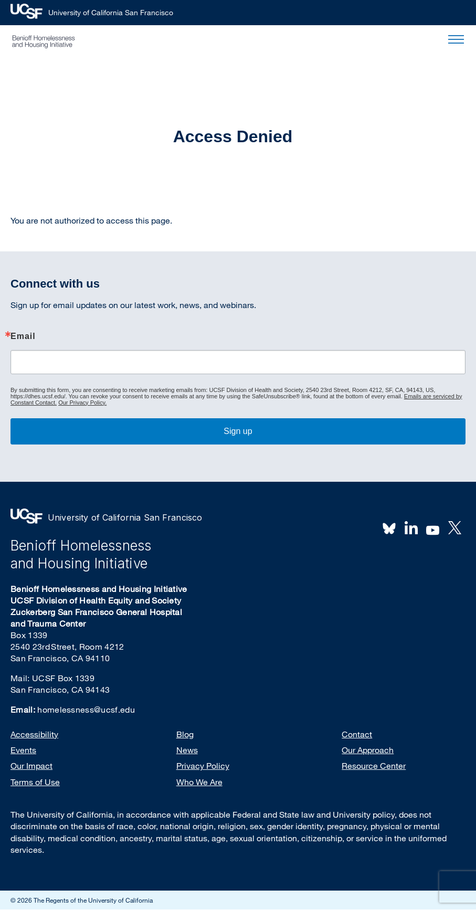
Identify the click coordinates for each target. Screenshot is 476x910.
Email (23, 336)
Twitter (454, 528)
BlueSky (389, 528)
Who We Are (199, 782)
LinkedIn (411, 528)
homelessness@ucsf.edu (86, 709)
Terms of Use (35, 782)
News (187, 750)
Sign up (238, 431)
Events (23, 750)
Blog (185, 734)
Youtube (433, 529)
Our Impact (31, 765)
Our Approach (368, 750)
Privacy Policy (202, 765)
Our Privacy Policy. (82, 402)
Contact (357, 734)
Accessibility (34, 734)
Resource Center (374, 765)
